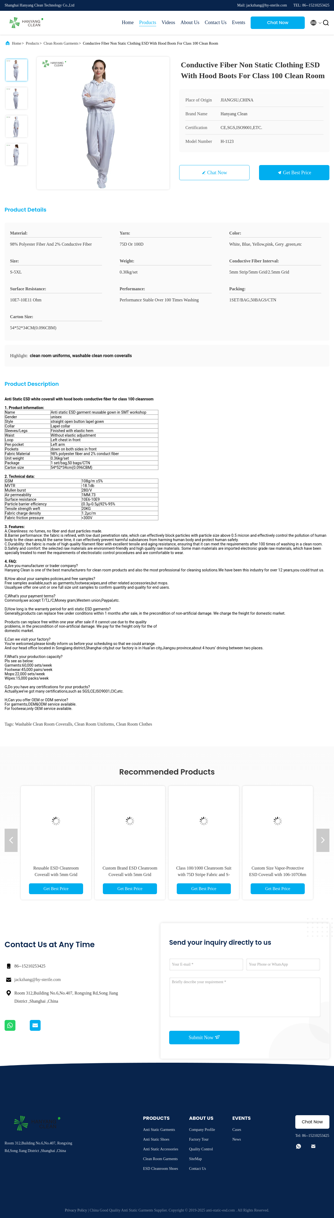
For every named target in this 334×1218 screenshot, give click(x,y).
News (236, 1139)
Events (238, 22)
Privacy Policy (76, 1210)
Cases (236, 1130)
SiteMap (195, 1159)
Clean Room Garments (61, 43)
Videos (168, 22)
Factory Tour (198, 1139)
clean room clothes (134, 724)
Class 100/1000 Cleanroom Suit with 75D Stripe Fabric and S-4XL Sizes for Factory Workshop (203, 874)
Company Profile (202, 1130)
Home (128, 22)
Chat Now (278, 22)
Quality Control (201, 1149)
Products (147, 22)
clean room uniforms (94, 724)
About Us (190, 22)
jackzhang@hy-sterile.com (37, 979)
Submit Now (204, 1037)
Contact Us (216, 22)
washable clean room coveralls (43, 724)
